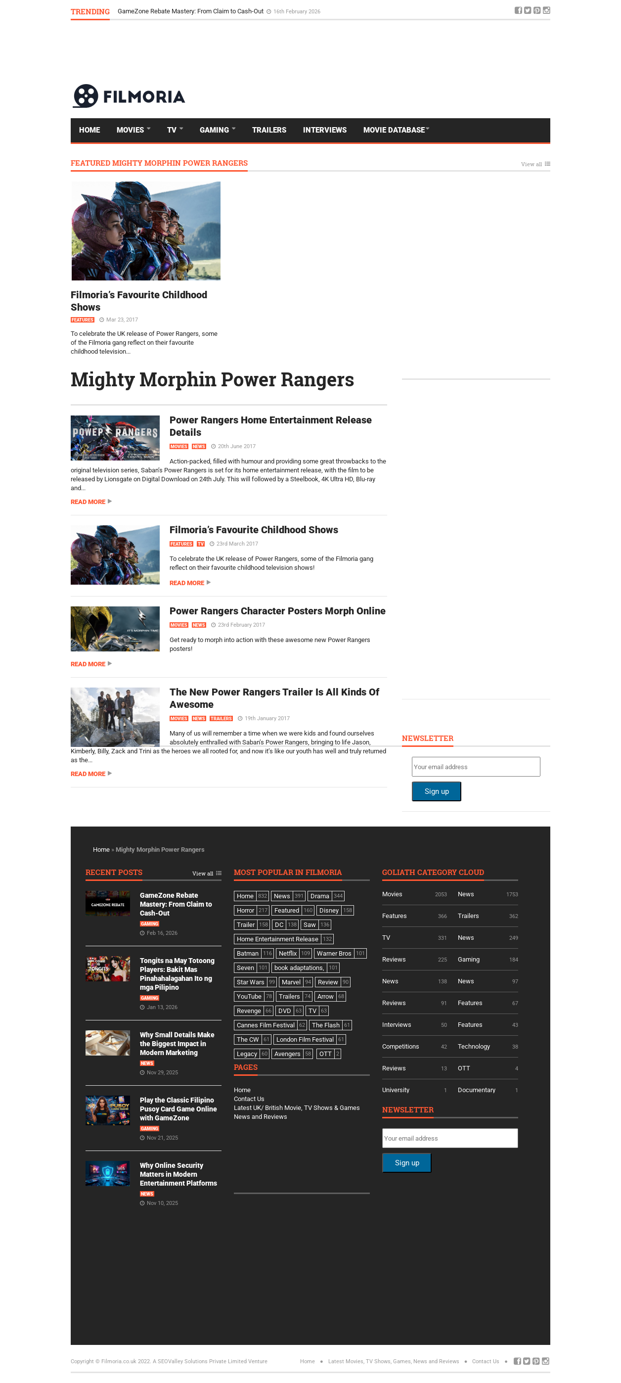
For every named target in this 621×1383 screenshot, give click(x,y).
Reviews (394, 959)
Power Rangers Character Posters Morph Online (278, 611)
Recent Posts (114, 873)
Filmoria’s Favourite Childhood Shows (254, 530)
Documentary (476, 1090)
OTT (464, 1068)
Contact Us (249, 1099)
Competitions (400, 1046)
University (395, 1090)
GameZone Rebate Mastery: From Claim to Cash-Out (191, 11)
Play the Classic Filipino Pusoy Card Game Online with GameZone (178, 1109)
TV (172, 130)
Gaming (215, 130)
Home (89, 130)
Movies (131, 130)
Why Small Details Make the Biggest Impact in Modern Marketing (177, 1044)
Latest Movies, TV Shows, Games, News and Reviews (393, 1361)
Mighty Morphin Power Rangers (213, 379)
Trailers (269, 130)
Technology (474, 1046)
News (199, 446)
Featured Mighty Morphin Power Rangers (159, 163)
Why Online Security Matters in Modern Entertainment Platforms (178, 1174)
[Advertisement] (370, 51)
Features (82, 320)
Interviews (325, 130)
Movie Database (394, 130)
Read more (88, 502)
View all (531, 164)
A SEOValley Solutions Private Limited (200, 1361)
